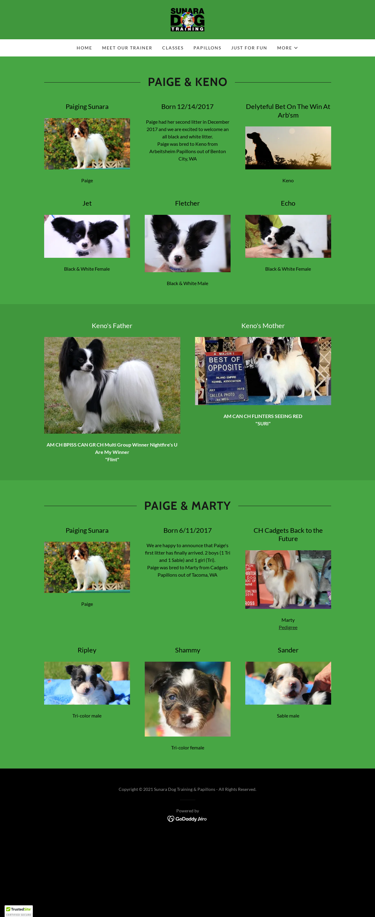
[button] (287, 48)
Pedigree (288, 627)
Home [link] (84, 47)
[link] (187, 19)
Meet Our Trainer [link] (127, 47)
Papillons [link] (207, 47)
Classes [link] (173, 47)
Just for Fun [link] (249, 47)
